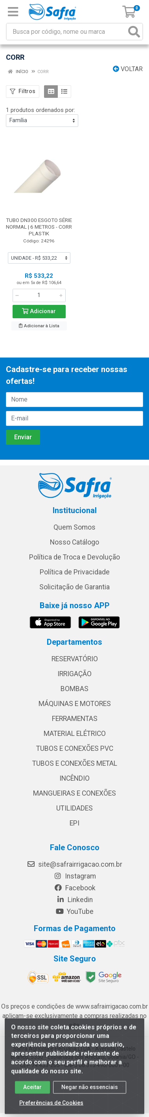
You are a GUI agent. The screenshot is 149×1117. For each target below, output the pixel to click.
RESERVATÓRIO (75, 659)
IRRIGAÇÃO (74, 674)
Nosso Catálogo (74, 542)
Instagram (74, 876)
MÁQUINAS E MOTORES (75, 704)
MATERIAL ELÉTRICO (75, 733)
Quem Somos (74, 527)
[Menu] (13, 12)
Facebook (75, 888)
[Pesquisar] (134, 32)
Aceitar (32, 1092)
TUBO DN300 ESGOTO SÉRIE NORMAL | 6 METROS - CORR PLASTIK (39, 227)
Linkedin (74, 900)
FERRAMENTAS (74, 719)
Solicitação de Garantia (74, 587)
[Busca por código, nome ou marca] (66, 32)
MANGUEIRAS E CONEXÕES (74, 793)
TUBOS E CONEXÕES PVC (74, 748)
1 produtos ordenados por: (40, 110)
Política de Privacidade (75, 572)
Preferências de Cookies (51, 1107)
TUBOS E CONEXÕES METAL (74, 763)
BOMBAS (74, 689)
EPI (74, 823)
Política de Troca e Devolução (74, 557)
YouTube (74, 911)
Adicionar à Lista (39, 325)
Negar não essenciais (89, 1092)
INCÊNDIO (74, 778)
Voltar (128, 69)
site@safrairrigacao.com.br (74, 864)
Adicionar (39, 311)
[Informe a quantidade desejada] (39, 295)
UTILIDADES (74, 808)
